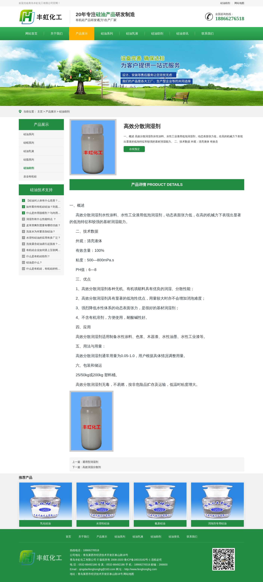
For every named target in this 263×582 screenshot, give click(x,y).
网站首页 (31, 33)
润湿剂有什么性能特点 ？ (39, 219)
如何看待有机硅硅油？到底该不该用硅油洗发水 (41, 206)
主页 (40, 111)
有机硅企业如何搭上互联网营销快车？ (41, 250)
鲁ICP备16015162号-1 (137, 559)
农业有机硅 (30, 176)
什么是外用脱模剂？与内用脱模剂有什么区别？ (41, 212)
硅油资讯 (182, 33)
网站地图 (239, 3)
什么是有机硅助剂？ (36, 256)
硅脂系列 (28, 159)
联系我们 (208, 33)
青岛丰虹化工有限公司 (41, 17)
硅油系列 (107, 33)
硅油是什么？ (32, 262)
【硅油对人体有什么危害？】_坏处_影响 (41, 200)
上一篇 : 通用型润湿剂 (85, 461)
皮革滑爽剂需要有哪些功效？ (41, 225)
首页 (68, 536)
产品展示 (82, 33)
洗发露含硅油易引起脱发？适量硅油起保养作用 (41, 243)
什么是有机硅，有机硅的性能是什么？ (41, 268)
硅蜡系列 (28, 142)
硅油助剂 (225, 3)
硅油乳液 (132, 33)
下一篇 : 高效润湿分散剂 (86, 467)
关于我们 (57, 33)
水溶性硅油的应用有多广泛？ (41, 237)
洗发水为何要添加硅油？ (38, 231)
